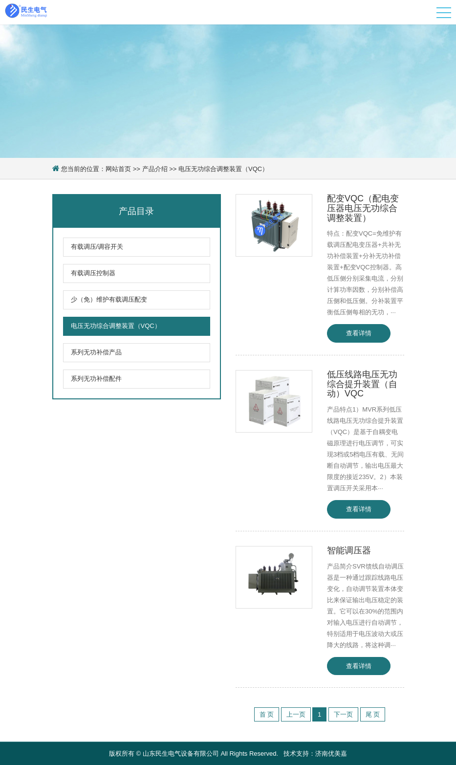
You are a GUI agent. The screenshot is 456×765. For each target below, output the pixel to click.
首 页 (267, 714)
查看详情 (358, 333)
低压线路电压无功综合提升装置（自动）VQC (362, 384)
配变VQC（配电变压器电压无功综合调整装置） (363, 208)
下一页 (343, 714)
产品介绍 (155, 169)
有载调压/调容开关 (97, 246)
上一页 (295, 714)
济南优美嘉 (331, 753)
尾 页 (373, 714)
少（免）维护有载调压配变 (109, 299)
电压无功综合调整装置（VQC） (223, 169)
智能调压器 (349, 550)
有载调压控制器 (93, 273)
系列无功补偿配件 (96, 378)
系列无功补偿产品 (96, 352)
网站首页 (118, 169)
